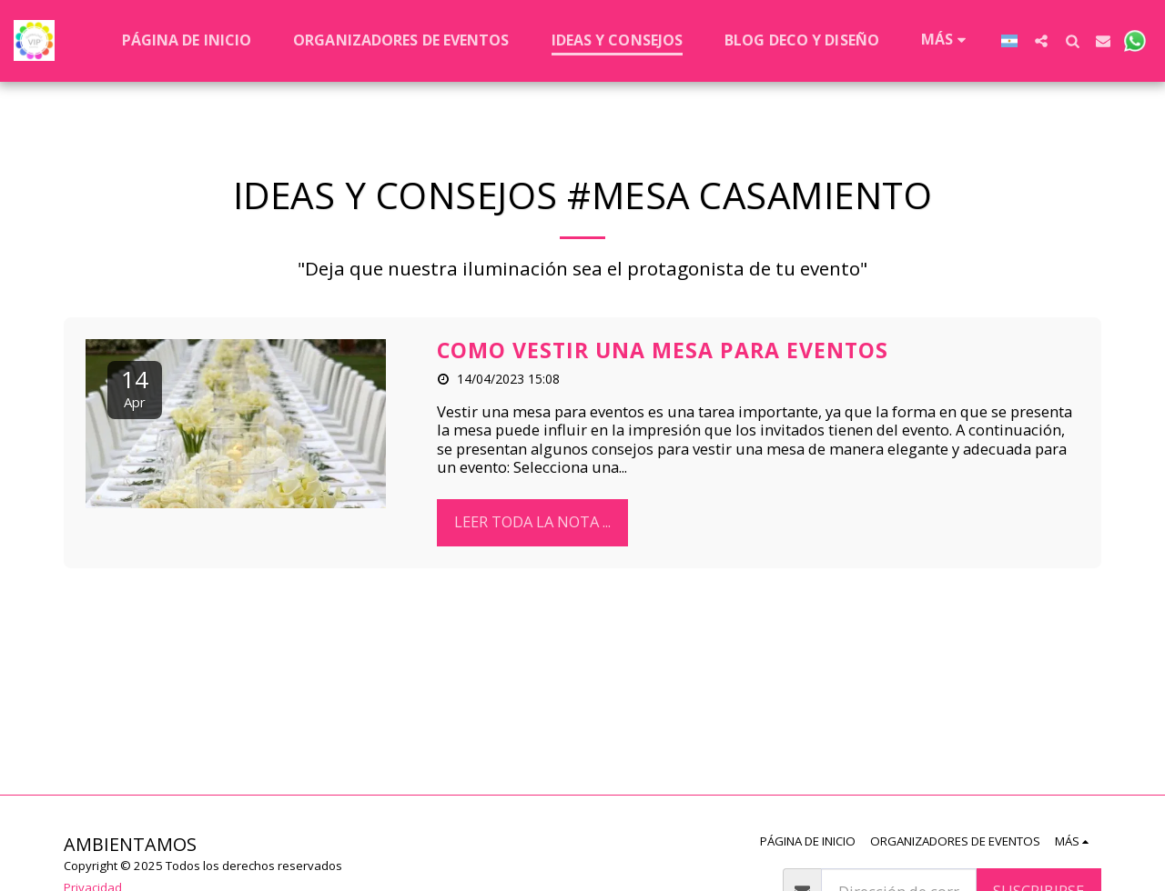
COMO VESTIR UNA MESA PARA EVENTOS (662, 350)
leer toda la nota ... (532, 521)
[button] (1041, 40)
